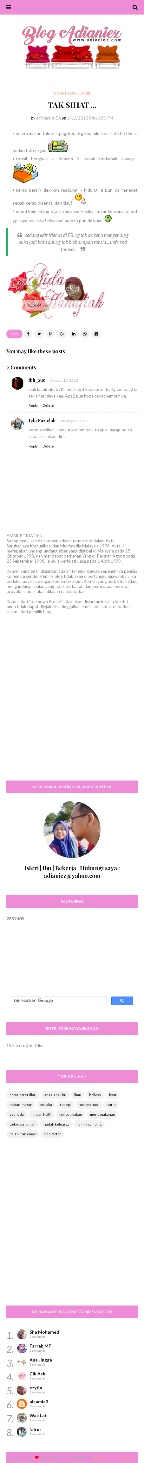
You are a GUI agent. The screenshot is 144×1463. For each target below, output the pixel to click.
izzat (112, 1095)
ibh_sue (37, 380)
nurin (111, 1104)
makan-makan (21, 1104)
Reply (33, 405)
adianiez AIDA (48, 117)
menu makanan (102, 1114)
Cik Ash (37, 1373)
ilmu (77, 1095)
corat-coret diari (23, 1095)
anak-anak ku (55, 1095)
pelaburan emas (23, 1134)
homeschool (89, 1104)
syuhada (17, 1114)
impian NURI (41, 1114)
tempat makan (70, 1114)
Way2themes (55, 1457)
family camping (89, 1124)
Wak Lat (38, 1415)
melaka (46, 1104)
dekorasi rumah (23, 1124)
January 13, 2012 (74, 420)
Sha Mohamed (44, 1332)
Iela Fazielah (42, 420)
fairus (35, 1429)
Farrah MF (40, 1346)
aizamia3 (38, 1401)
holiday (95, 1095)
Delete (48, 405)
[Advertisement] (72, 703)
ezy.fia (35, 1387)
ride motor (52, 1134)
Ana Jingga (40, 1359)
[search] (58, 1001)
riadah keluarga (56, 1124)
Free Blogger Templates (114, 1457)
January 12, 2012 (64, 380)
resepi (65, 1104)
